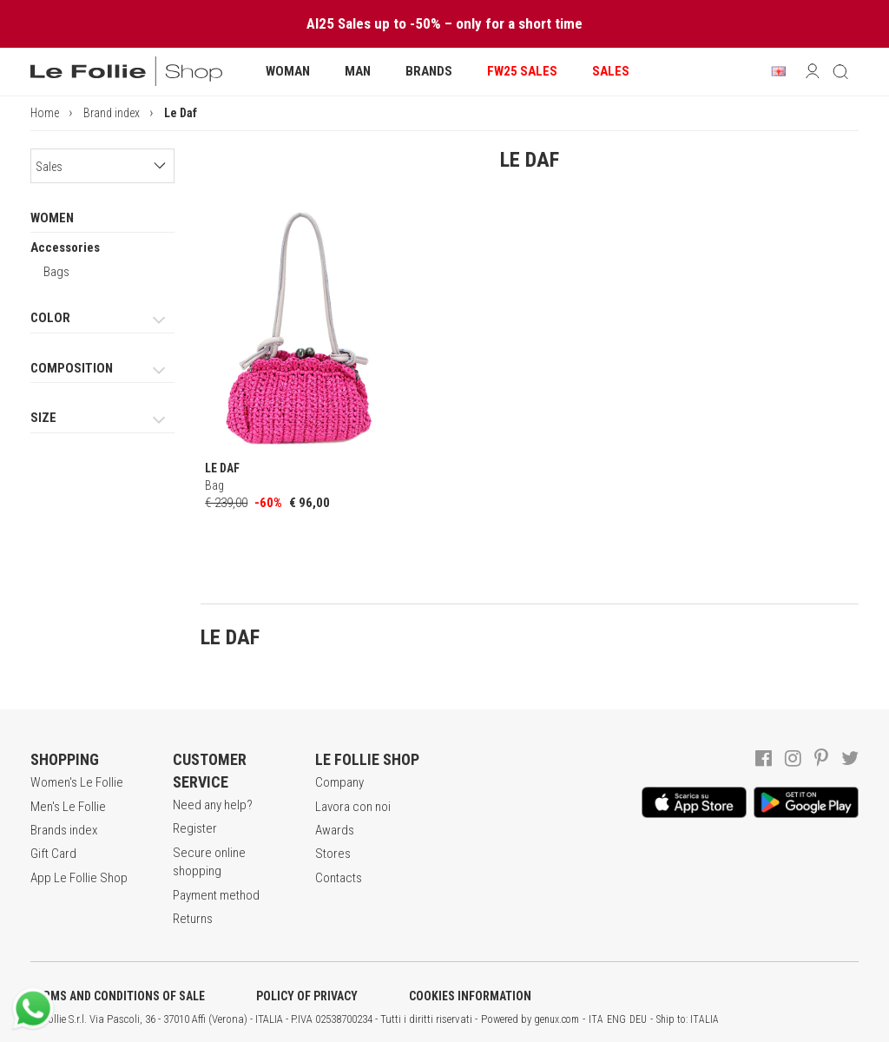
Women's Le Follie (76, 782)
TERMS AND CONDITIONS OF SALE (117, 996)
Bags (56, 272)
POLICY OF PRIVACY (307, 996)
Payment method (216, 895)
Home (44, 113)
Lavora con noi (353, 806)
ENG (616, 1019)
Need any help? (213, 805)
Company (339, 782)
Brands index (63, 830)
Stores (333, 853)
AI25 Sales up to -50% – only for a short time (444, 23)
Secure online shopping (209, 862)
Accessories (65, 247)
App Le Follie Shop (79, 878)
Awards (334, 830)
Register (195, 828)
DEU (638, 1019)
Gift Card (53, 853)
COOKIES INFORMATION (470, 996)
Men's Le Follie (68, 806)
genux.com (556, 1019)
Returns (193, 919)
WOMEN (52, 218)
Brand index (111, 113)
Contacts (338, 878)
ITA (596, 1019)
